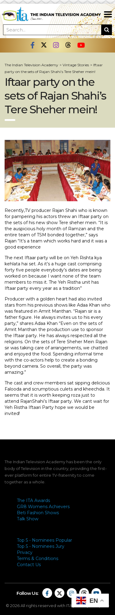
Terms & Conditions (37, 558)
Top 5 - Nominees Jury (40, 546)
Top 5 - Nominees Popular (44, 540)
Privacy (25, 552)
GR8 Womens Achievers (43, 506)
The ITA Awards (33, 500)
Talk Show (27, 519)
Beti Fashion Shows (38, 512)
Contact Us (29, 564)
